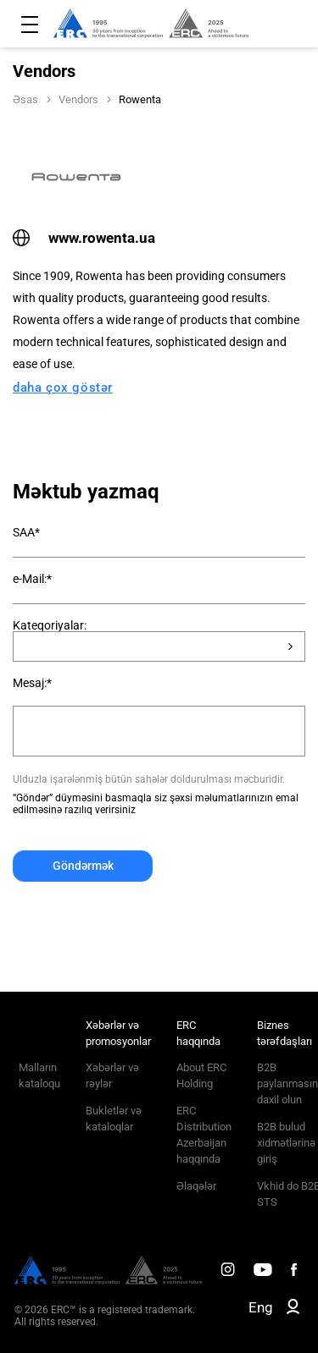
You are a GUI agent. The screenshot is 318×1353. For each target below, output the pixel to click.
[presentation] (142, 923)
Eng (260, 1307)
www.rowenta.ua (84, 237)
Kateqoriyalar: (49, 625)
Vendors (78, 99)
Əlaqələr (196, 1186)
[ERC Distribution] (108, 1280)
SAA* (26, 532)
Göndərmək (83, 865)
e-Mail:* (32, 579)
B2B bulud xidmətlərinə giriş (286, 1142)
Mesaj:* (32, 683)
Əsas (25, 99)
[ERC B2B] (293, 1310)
